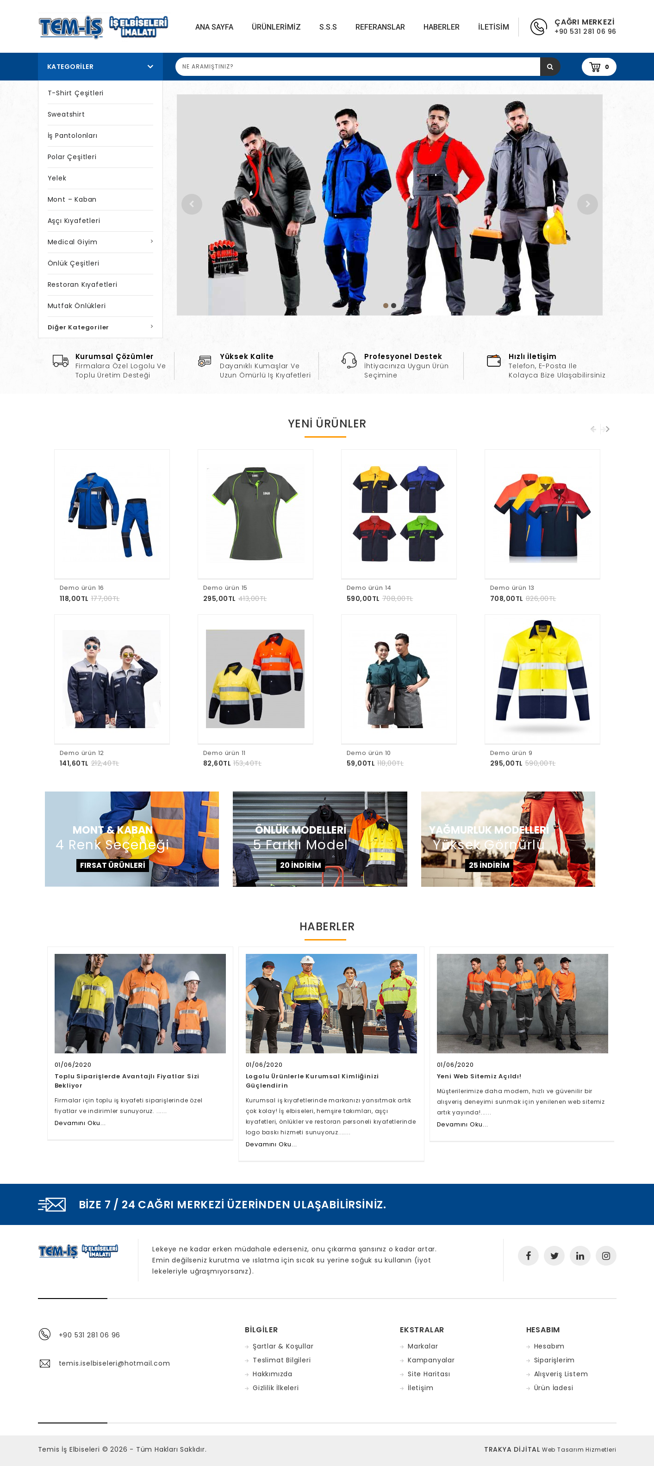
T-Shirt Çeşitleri (76, 93)
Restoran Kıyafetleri (83, 284)
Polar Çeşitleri (72, 156)
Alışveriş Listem (561, 1374)
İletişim (420, 1387)
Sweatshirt (66, 114)
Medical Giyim (73, 242)
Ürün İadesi (553, 1387)
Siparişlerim (554, 1360)
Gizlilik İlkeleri (276, 1387)
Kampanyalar (431, 1360)
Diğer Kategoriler (79, 327)
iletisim (493, 27)
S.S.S (328, 27)
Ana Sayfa (214, 27)
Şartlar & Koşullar (283, 1346)
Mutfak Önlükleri (77, 305)
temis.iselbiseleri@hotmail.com (114, 1363)
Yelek (57, 178)
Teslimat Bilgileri (282, 1360)
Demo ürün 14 (369, 587)
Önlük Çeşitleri (74, 263)
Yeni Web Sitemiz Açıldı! (479, 1076)
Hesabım (549, 1346)
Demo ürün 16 (82, 587)
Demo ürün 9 (511, 752)
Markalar (423, 1346)
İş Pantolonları (73, 135)
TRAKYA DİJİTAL (512, 1449)
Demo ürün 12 (82, 752)
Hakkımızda (273, 1374)
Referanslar (380, 27)
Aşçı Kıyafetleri (74, 220)
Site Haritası (429, 1374)
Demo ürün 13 (512, 587)
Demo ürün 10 (369, 752)
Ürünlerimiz (276, 27)
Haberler (442, 27)
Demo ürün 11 (224, 752)
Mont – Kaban (72, 199)
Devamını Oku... (80, 1123)
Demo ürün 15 (225, 587)
